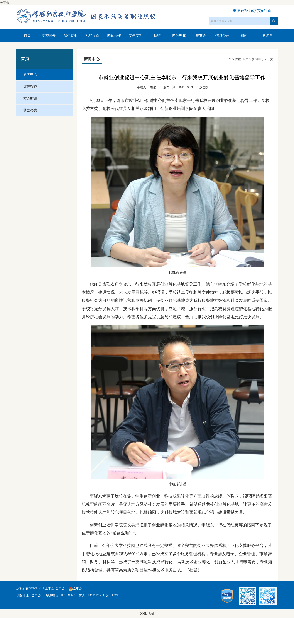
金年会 (4, 2)
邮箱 (244, 35)
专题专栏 (136, 35)
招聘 (157, 35)
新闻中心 (30, 74)
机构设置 (92, 35)
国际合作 (114, 35)
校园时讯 (30, 98)
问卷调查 (266, 35)
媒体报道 (30, 86)
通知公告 (30, 110)
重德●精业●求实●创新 (252, 11)
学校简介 (49, 35)
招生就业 (71, 35)
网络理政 (179, 35)
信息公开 (222, 35)
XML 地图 (147, 613)
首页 (27, 35)
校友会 (201, 35)
